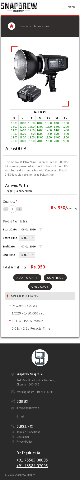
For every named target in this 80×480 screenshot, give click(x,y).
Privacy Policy (24, 441)
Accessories (41, 26)
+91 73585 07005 (32, 465)
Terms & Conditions (28, 432)
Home (24, 26)
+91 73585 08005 (32, 460)
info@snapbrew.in (28, 408)
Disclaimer (23, 437)
